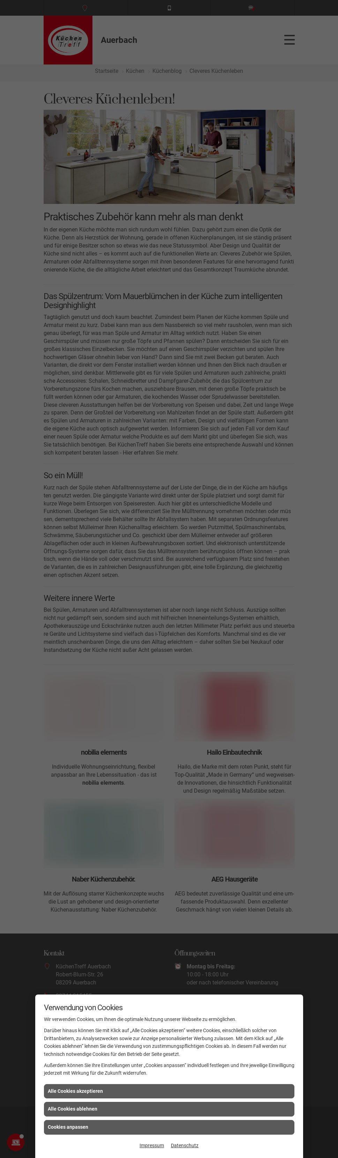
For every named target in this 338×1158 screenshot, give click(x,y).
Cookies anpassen (68, 1127)
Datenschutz (184, 1145)
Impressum (152, 1145)
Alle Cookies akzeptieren (75, 1091)
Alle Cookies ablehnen (72, 1109)
